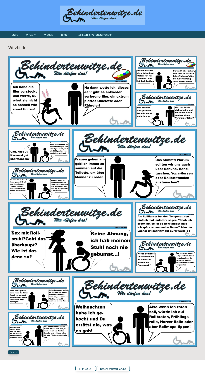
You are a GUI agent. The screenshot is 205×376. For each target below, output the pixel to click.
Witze (31, 34)
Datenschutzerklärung (113, 368)
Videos (48, 34)
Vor (14, 352)
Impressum (85, 368)
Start (15, 34)
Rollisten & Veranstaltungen (96, 34)
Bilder (65, 34)
